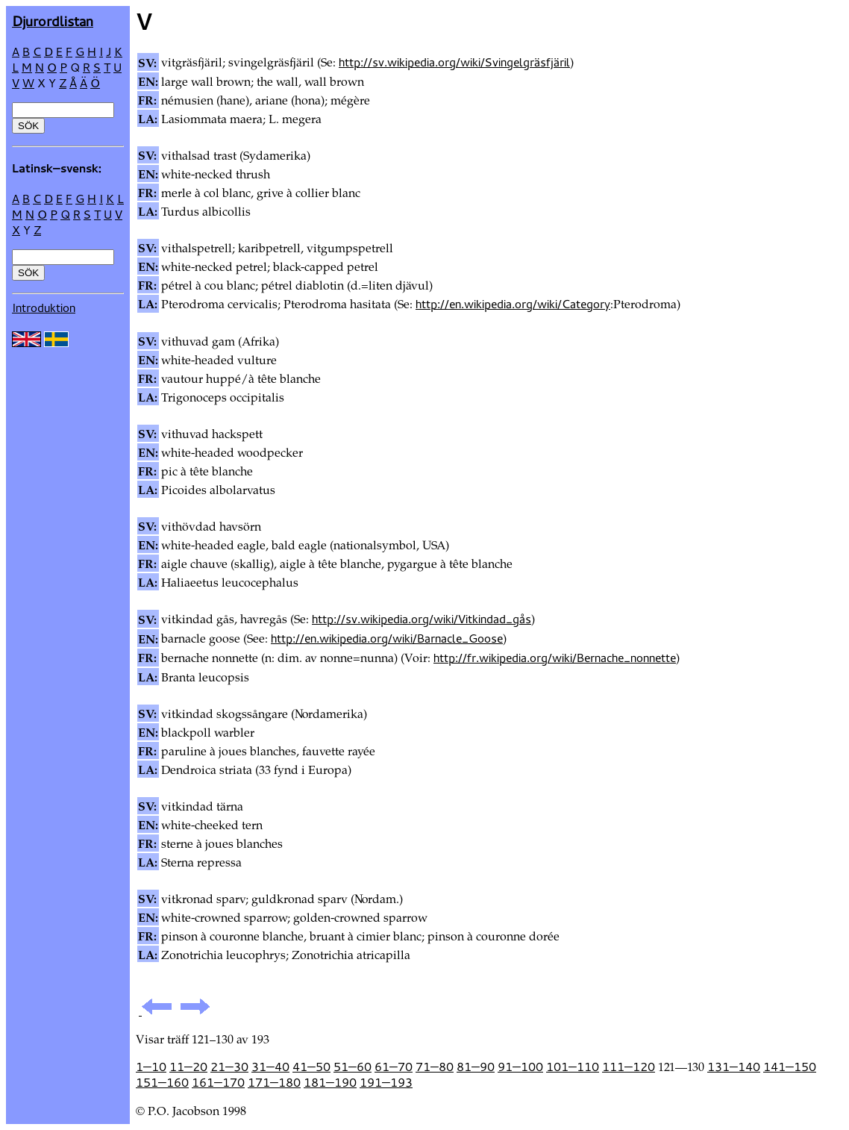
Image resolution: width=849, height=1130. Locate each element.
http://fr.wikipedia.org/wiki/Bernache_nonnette (554, 657)
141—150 (789, 1066)
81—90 (476, 1066)
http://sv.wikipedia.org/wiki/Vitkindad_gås (421, 619)
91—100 (520, 1066)
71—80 (435, 1066)
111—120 (628, 1066)
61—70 (394, 1066)
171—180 (274, 1082)
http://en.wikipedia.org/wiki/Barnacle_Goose (387, 638)
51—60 (352, 1066)
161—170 (218, 1082)
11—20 (188, 1066)
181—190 (330, 1082)
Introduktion (43, 307)
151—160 (162, 1082)
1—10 (151, 1066)
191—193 (386, 1082)
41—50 (311, 1066)
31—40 (270, 1066)
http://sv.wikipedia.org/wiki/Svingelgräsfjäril (454, 62)
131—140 (733, 1066)
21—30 (229, 1066)
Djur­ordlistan (52, 20)
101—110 (572, 1066)
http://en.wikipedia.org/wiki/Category (513, 304)
